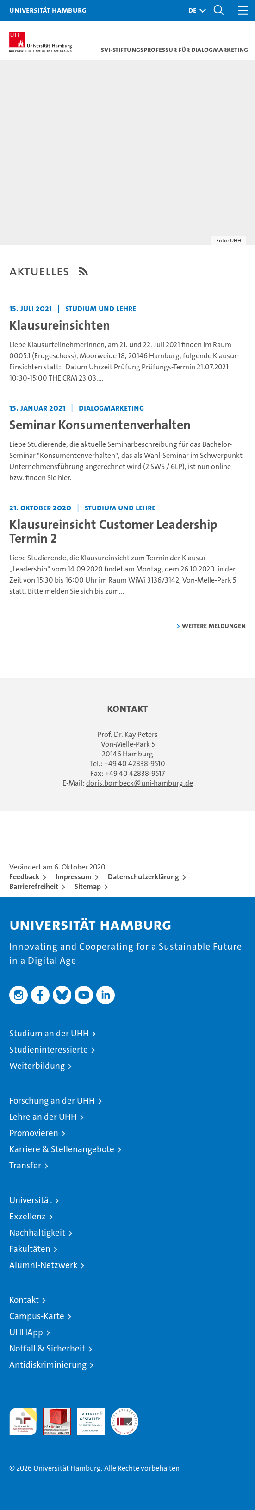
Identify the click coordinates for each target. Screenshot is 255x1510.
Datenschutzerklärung (143, 877)
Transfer (25, 1165)
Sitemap (88, 886)
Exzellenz (27, 1216)
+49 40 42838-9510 (134, 763)
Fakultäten (29, 1249)
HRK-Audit (85, 1417)
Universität (30, 1200)
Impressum (74, 877)
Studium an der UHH (49, 1033)
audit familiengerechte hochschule (23, 1421)
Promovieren (33, 1133)
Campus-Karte (36, 1316)
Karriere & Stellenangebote (61, 1149)
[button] (194, 10)
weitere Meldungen (214, 625)
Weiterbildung (37, 1066)
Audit (52, 1412)
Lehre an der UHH (43, 1117)
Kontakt (24, 1300)
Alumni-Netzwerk (43, 1265)
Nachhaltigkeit (37, 1232)
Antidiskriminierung (48, 1364)
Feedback (24, 877)
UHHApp (26, 1332)
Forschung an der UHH (52, 1100)
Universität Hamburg (48, 10)
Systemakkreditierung (124, 1412)
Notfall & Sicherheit (47, 1348)
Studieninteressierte (48, 1049)
